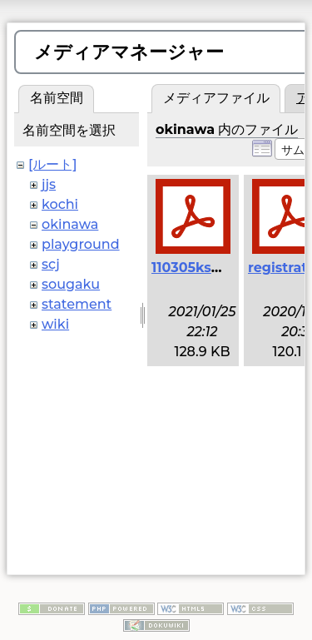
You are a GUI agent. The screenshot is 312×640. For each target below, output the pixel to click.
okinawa (70, 224)
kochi (60, 204)
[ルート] (52, 164)
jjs (49, 184)
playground (81, 244)
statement (76, 304)
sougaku (71, 284)
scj (51, 264)
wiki (55, 324)
